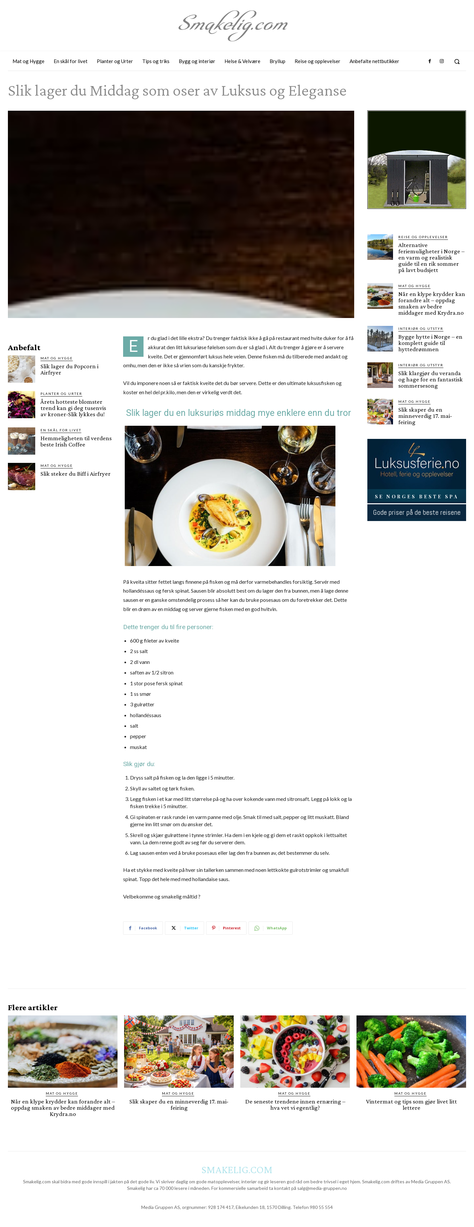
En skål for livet (60, 430)
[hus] (416, 214)
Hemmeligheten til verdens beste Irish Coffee (76, 441)
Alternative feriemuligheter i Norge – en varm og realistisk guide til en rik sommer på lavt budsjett (431, 257)
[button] (457, 61)
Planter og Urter (61, 394)
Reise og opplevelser (423, 237)
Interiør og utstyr (420, 328)
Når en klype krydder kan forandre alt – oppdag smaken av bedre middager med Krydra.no (431, 303)
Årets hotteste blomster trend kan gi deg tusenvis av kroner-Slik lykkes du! (73, 408)
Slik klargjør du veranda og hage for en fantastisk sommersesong (430, 379)
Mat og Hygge (56, 358)
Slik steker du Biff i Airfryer (75, 473)
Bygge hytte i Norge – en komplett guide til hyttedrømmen (430, 342)
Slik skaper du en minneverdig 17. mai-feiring (425, 415)
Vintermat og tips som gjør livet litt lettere (411, 1104)
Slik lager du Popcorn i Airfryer (69, 369)
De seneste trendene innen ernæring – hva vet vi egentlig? (295, 1104)
